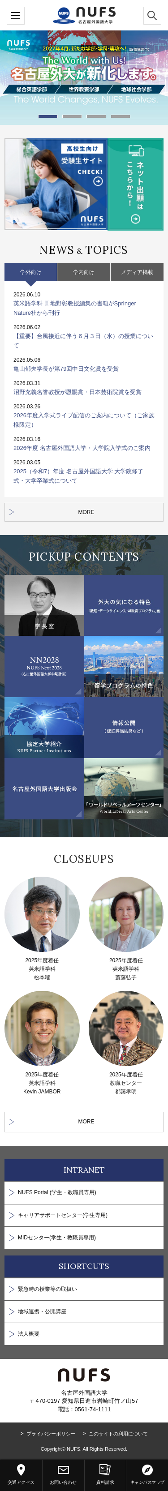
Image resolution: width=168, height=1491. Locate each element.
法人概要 (28, 1334)
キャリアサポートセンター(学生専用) (63, 1215)
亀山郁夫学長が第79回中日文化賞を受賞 (66, 368)
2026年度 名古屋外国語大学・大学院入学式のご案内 (82, 448)
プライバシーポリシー (51, 1433)
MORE (86, 512)
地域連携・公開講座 (42, 1311)
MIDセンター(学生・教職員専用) (57, 1237)
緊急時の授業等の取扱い (47, 1289)
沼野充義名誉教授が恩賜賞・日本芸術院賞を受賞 (77, 392)
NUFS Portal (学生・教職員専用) (57, 1192)
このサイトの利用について (118, 1433)
